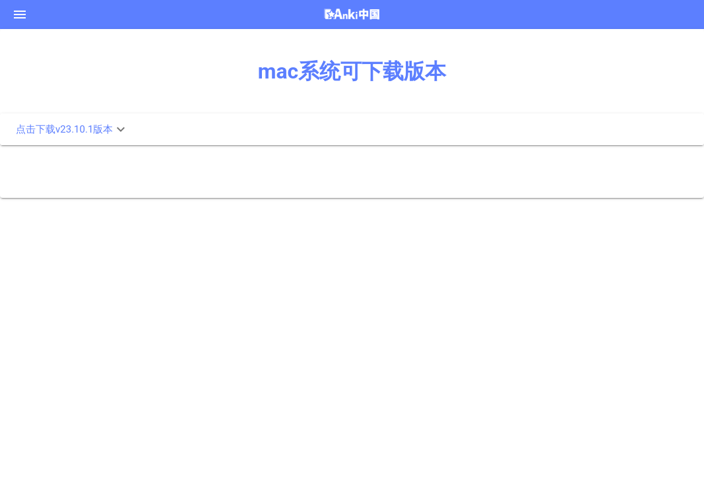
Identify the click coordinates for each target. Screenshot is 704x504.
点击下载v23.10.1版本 (72, 129)
